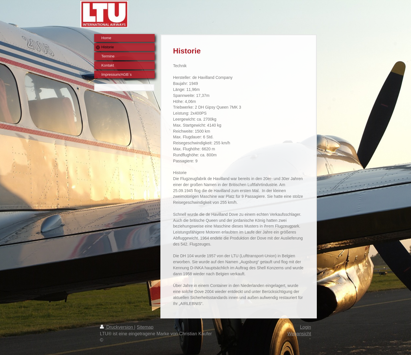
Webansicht (299, 333)
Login (305, 327)
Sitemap (145, 327)
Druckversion (117, 327)
